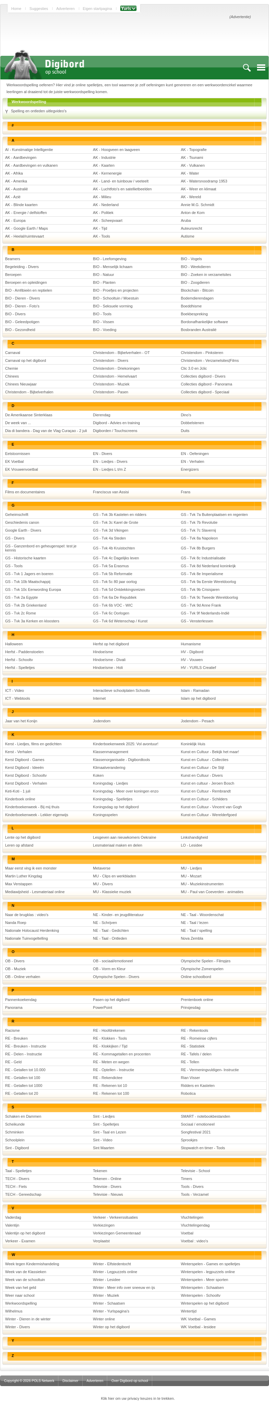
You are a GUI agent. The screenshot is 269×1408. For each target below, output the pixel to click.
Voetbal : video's (194, 1241)
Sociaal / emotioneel (198, 1124)
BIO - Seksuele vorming (112, 306)
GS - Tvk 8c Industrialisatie (203, 558)
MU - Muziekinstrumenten (202, 884)
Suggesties (38, 9)
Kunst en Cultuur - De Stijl (202, 767)
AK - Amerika (16, 181)
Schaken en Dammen (23, 1116)
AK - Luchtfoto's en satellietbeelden (122, 189)
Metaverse (101, 868)
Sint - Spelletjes (106, 1124)
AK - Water (190, 173)
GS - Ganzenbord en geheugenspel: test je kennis (40, 548)
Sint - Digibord (17, 1148)
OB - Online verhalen (22, 977)
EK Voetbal (14, 461)
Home (16, 9)
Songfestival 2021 (196, 1132)
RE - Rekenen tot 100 (111, 1093)
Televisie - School (195, 1171)
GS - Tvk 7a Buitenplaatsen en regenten (214, 514)
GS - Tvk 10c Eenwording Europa (33, 589)
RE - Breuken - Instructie (25, 1046)
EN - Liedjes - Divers (110, 461)
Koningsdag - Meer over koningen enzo (125, 791)
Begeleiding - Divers (22, 267)
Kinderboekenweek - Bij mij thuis (32, 807)
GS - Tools (14, 566)
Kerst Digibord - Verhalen (26, 783)
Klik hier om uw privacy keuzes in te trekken (137, 1398)
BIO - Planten (104, 282)
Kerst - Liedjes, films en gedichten (33, 744)
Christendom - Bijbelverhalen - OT (121, 353)
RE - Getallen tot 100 (22, 1078)
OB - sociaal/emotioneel (113, 961)
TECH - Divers (17, 1179)
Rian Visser (190, 1078)
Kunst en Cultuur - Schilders (204, 799)
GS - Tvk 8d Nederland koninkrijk (208, 566)
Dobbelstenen (192, 423)
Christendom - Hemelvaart (115, 376)
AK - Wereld (191, 197)
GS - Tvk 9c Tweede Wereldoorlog (209, 597)
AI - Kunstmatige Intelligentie (29, 150)
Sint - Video (102, 1140)
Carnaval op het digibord (25, 360)
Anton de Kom (193, 213)
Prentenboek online (197, 1000)
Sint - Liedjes (104, 1116)
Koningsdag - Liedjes (110, 783)
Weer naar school (19, 1295)
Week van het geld (20, 1287)
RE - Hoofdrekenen (109, 1030)
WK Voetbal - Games (198, 1319)
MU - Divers (103, 884)
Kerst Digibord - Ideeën (24, 767)
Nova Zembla (192, 938)
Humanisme (191, 644)
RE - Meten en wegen (111, 1062)
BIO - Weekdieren (196, 267)
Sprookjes (189, 1140)
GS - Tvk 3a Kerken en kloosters (32, 621)
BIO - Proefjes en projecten (115, 290)
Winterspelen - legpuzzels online (208, 1272)
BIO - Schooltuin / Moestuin (116, 298)
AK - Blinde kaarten (21, 205)
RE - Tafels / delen (196, 1054)
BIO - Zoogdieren (195, 282)
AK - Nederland (105, 205)
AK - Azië (12, 197)
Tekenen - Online (107, 1179)
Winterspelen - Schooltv (201, 1295)
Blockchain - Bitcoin (197, 290)
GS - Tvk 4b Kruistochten (114, 548)
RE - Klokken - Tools (110, 1038)
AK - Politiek (103, 213)
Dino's (186, 415)
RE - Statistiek (193, 1046)
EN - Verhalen (192, 461)
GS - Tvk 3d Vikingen (110, 530)
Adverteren (65, 9)
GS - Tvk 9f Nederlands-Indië (205, 613)
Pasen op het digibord (111, 1000)
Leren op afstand (19, 845)
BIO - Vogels (191, 259)
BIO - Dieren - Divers (22, 298)
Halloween (14, 644)
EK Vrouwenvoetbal (21, 469)
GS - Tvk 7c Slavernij (198, 530)
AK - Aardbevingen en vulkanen (31, 165)
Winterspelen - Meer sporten (204, 1280)
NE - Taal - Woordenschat (202, 915)
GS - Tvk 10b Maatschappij (27, 582)
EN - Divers (102, 454)
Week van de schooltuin (25, 1280)
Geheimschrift (16, 514)
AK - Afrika (14, 173)
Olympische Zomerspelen (202, 969)
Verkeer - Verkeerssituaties (115, 1217)
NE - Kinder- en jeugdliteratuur (118, 915)
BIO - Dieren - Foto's (22, 306)
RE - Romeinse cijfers (199, 1038)
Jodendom (101, 721)
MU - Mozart (191, 876)
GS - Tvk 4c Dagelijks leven (116, 558)
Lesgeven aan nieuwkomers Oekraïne (124, 837)
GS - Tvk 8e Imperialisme (202, 574)
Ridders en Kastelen (198, 1085)
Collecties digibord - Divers (203, 376)
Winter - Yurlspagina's (111, 1311)
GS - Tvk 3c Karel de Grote (115, 522)
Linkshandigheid (194, 837)
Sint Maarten (103, 1148)
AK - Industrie (104, 157)
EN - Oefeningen (195, 454)
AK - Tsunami (192, 157)
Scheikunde (15, 1124)
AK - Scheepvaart (107, 220)
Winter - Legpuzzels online (115, 1272)
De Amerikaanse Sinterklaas (28, 415)
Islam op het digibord (198, 698)
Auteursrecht (191, 228)
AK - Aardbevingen (21, 157)
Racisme (12, 1030)
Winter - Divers (17, 1327)
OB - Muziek (15, 969)
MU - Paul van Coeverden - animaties (212, 892)
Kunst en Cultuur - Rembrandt (206, 791)
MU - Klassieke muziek (112, 892)
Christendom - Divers (110, 360)
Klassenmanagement (110, 752)
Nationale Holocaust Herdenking (32, 930)
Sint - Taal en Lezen (109, 1132)
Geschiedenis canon (22, 522)
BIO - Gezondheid (20, 330)
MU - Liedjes (191, 868)
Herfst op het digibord (111, 644)
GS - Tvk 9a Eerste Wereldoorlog (208, 582)
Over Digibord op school (129, 1381)
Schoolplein (15, 1140)
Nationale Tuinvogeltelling (26, 938)
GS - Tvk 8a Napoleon (199, 538)
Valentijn (12, 1225)
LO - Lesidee (191, 845)
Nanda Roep (15, 923)
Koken (98, 775)
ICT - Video (14, 690)
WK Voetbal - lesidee (198, 1327)
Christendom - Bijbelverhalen (29, 392)
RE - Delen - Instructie (23, 1054)
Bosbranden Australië (199, 330)
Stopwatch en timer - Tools (203, 1148)
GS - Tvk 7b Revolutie (199, 522)
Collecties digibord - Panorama (206, 384)
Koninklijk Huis (193, 744)
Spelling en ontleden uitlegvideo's (39, 111)
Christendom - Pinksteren (202, 353)
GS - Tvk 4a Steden (109, 538)
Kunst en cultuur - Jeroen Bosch (208, 783)
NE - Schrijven (105, 923)
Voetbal (187, 1233)
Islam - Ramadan (195, 690)
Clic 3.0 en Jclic (194, 368)
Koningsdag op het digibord (116, 807)
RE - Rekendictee (107, 1078)
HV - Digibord (192, 652)
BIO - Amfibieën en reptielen (28, 290)
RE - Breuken (16, 1038)
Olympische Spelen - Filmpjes (206, 961)
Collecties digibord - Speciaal (205, 392)
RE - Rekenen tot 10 (110, 1085)
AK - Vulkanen (193, 165)
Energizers (190, 469)
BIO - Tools (102, 314)
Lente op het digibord (22, 837)
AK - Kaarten (103, 165)
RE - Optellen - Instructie (113, 1070)
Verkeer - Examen (20, 1241)
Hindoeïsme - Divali (109, 660)
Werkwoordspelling (21, 1303)
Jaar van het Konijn (21, 721)
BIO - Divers (15, 314)
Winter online (104, 1319)
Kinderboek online (20, 799)
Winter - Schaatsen (109, 1303)
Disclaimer (70, 1381)
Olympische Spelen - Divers (116, 977)
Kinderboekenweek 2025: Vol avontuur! (125, 744)
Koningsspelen (105, 815)
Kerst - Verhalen (18, 752)
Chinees (12, 376)
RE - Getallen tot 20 (21, 1093)
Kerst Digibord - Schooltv (26, 775)
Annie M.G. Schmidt (197, 205)
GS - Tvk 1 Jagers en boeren (29, 574)
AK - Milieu (102, 197)
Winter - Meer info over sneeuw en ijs (124, 1287)
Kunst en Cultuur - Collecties (204, 760)
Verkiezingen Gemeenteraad (116, 1233)
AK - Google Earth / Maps (26, 228)
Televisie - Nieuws (108, 1194)
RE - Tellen (190, 1062)
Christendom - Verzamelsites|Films (210, 360)
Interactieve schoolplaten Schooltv (121, 690)
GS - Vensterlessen (197, 621)
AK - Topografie (194, 150)
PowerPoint (102, 1007)
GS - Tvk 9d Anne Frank (201, 605)
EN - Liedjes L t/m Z (109, 469)
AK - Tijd (100, 228)
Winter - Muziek (106, 1295)
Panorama (14, 1007)
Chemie (11, 368)
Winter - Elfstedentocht (112, 1264)
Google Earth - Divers (23, 530)
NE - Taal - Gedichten (111, 930)
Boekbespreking (194, 314)
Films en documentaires (25, 492)
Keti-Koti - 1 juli (17, 791)
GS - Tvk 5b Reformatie (112, 574)
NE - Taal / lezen (195, 923)
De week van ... (18, 423)
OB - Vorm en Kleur (109, 969)
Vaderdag (13, 1217)
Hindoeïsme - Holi (108, 667)
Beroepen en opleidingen (26, 282)
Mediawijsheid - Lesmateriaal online (35, 892)
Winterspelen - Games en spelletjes (210, 1264)
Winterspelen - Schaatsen (202, 1287)
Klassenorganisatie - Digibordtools (121, 760)
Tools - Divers (192, 1186)
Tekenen (100, 1171)
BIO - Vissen (103, 322)
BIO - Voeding (104, 330)
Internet (99, 698)
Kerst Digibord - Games (24, 760)
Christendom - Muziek (111, 384)
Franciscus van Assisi (111, 492)
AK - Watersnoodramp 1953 (204, 181)
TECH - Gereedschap (23, 1194)
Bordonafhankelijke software (204, 322)
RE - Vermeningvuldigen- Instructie (210, 1070)
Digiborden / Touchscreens (115, 431)
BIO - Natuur (103, 274)
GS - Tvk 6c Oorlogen (111, 613)
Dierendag (101, 415)
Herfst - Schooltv (19, 660)
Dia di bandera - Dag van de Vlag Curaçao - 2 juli (46, 431)
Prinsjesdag (190, 1007)
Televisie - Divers (107, 1186)
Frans (185, 492)
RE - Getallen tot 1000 (23, 1085)
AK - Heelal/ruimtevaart (24, 236)
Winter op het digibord (111, 1327)
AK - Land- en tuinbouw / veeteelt (120, 181)
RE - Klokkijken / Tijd (110, 1046)
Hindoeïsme (103, 652)
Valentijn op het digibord (25, 1233)
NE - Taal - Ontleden (110, 938)
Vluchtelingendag (195, 1225)
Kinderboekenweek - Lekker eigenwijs (36, 815)
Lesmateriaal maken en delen (117, 845)
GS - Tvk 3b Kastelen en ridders (119, 514)
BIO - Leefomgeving (109, 259)
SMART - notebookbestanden (205, 1116)
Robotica (188, 1093)
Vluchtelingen (192, 1217)
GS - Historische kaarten (25, 558)
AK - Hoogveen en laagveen (116, 150)
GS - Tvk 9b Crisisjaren (200, 589)
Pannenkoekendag (21, 1000)
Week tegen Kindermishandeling (32, 1264)
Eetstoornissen (17, 454)
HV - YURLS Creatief (198, 667)
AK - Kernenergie (107, 173)
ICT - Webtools (17, 698)
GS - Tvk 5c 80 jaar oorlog (115, 582)
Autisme (188, 236)
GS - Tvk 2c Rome (20, 613)
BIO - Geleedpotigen (22, 322)
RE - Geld (13, 1062)
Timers (186, 1179)
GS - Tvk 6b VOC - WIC (113, 605)
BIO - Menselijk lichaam (112, 267)
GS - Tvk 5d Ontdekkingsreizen (119, 589)
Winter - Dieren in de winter (28, 1319)
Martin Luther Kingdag (23, 876)
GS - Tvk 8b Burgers (198, 548)
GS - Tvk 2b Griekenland (25, 605)
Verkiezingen (103, 1225)
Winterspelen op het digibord (205, 1303)
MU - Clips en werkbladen (114, 876)
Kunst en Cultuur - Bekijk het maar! (210, 752)
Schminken (14, 1132)
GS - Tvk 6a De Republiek (115, 597)
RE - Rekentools (194, 1030)
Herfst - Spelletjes (20, 667)
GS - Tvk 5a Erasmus (111, 566)
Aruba (186, 220)
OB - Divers (15, 961)
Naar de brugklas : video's (26, 915)
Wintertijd (189, 1311)
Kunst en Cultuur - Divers (202, 775)
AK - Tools (101, 236)
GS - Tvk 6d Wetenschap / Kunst (120, 621)
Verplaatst (101, 1241)
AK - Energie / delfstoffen (26, 213)
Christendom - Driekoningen (116, 368)
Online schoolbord (196, 977)
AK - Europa (15, 220)
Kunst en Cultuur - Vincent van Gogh (211, 807)
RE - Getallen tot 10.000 (25, 1070)
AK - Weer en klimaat (198, 189)
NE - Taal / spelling (196, 930)
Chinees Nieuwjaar (21, 384)
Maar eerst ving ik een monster (31, 868)
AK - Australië (16, 189)
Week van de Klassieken (25, 1272)
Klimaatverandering (109, 767)
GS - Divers (15, 538)
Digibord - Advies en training (116, 423)
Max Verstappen (18, 884)
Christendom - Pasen (110, 392)
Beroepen (13, 274)
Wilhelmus (14, 1311)
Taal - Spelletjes (18, 1171)
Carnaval (12, 353)
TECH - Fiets (16, 1186)
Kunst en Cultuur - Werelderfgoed (209, 815)
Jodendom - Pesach (197, 721)
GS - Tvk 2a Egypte (21, 597)
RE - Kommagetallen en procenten (122, 1054)
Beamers (12, 259)
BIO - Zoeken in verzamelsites (206, 274)
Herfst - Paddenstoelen (24, 652)
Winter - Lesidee (106, 1280)
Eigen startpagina (97, 9)
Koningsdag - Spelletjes (112, 799)
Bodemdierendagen (197, 298)
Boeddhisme (191, 306)
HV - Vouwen (192, 660)
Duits (185, 431)
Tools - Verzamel (195, 1194)
